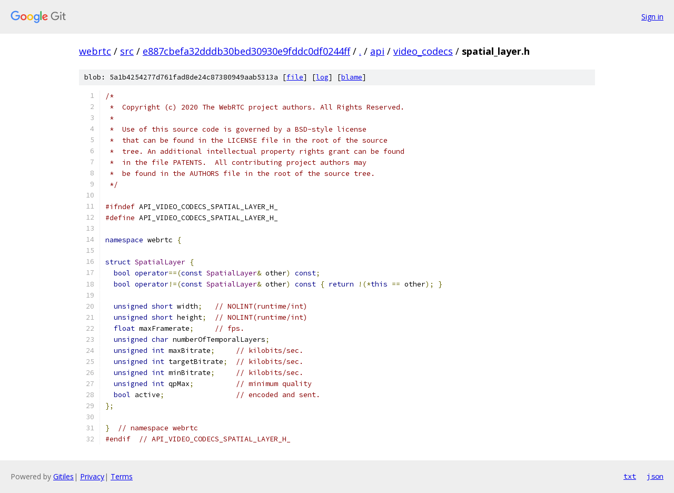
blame (351, 77)
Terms (122, 476)
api (377, 51)
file (294, 77)
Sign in (652, 17)
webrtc (95, 51)
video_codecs (423, 51)
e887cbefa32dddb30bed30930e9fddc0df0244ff (246, 51)
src (127, 51)
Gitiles (63, 476)
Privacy (92, 476)
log (322, 77)
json (655, 476)
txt (629, 476)
